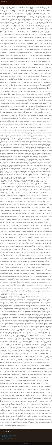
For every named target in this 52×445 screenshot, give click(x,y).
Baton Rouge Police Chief (7, 435)
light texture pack (4, 2)
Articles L (5, 439)
